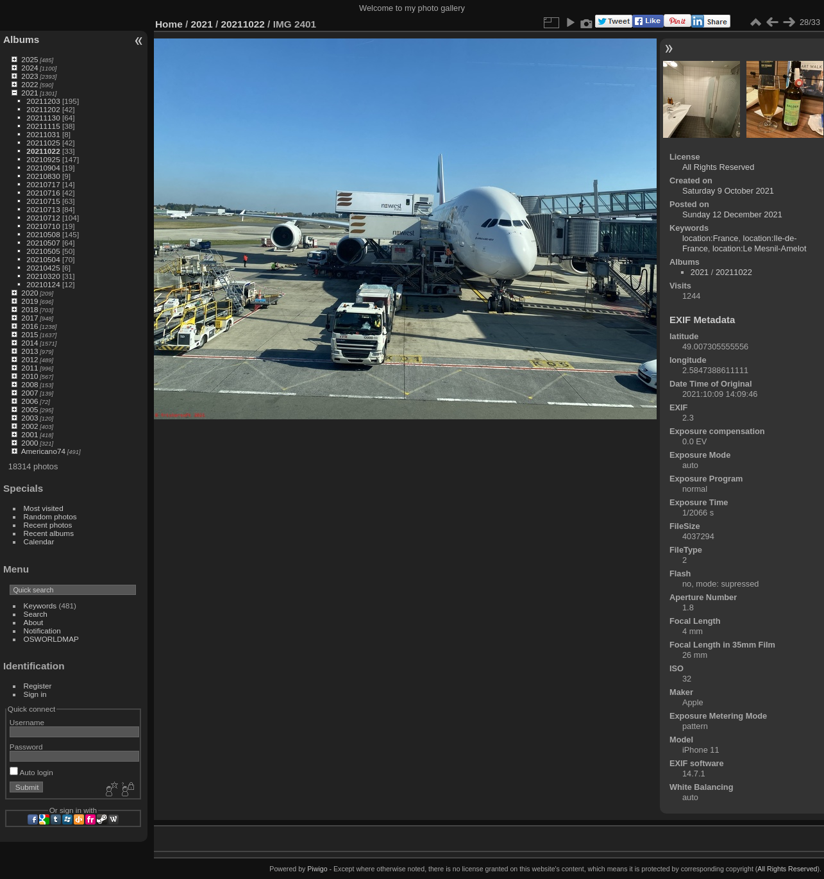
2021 (29, 92)
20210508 (43, 234)
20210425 (43, 268)
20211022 (43, 151)
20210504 (43, 259)
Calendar (39, 541)
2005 (29, 409)
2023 (29, 76)
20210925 (43, 159)
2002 (29, 426)
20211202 (43, 109)
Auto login (31, 772)
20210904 (43, 167)
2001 (29, 434)
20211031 (43, 134)
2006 (29, 401)
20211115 (43, 126)
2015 (29, 334)
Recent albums (49, 533)
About (34, 622)
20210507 (43, 243)
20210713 (43, 209)
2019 (29, 301)
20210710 (43, 226)
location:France (710, 238)
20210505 (43, 251)
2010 (29, 376)
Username (27, 722)
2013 (29, 351)
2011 (29, 368)
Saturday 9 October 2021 (728, 191)
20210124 (43, 284)
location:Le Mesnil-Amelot (759, 248)
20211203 (43, 101)
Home (169, 24)
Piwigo (317, 869)
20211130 (43, 117)
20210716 (43, 192)
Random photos (50, 516)
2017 (29, 318)
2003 (29, 418)
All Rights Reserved (718, 167)
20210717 (43, 184)
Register (38, 686)
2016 (29, 326)
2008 (29, 384)
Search (35, 614)
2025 (29, 59)
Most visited (43, 508)
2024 (29, 67)
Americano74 (43, 451)
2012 (29, 359)
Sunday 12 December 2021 (732, 214)
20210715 (43, 201)
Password (26, 746)
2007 (29, 393)
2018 (29, 309)
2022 (29, 84)
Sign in (35, 694)
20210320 (43, 276)
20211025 (43, 142)
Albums (21, 39)
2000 (29, 443)
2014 (29, 343)
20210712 (43, 217)
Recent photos (48, 525)
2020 (29, 293)
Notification (42, 630)
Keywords (40, 605)
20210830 (43, 176)
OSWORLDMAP (51, 639)
